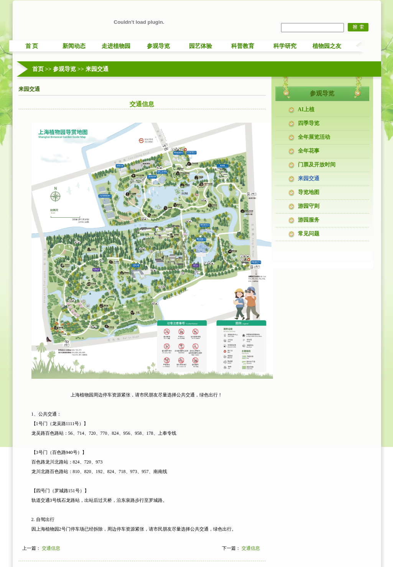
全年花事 (308, 151)
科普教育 (242, 46)
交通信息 (51, 548)
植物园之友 (326, 46)
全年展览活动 (314, 137)
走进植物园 (116, 46)
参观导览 (158, 46)
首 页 (31, 46)
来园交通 (97, 69)
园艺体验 (200, 46)
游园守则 (308, 206)
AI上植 (306, 109)
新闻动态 (74, 46)
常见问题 (308, 234)
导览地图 (308, 192)
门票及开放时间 (316, 165)
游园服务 (308, 220)
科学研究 (284, 46)
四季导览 (308, 123)
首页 (38, 69)
